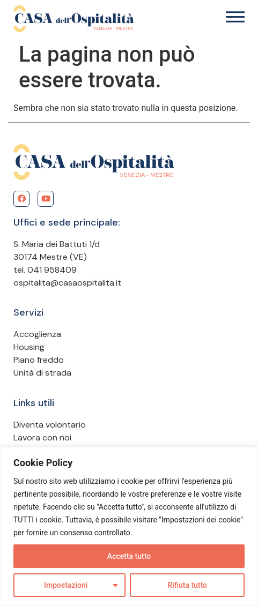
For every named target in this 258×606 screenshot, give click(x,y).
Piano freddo (38, 359)
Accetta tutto (129, 556)
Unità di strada (42, 372)
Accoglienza (37, 334)
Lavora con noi (42, 437)
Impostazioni (65, 585)
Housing (29, 347)
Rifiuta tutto (187, 585)
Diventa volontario (49, 424)
